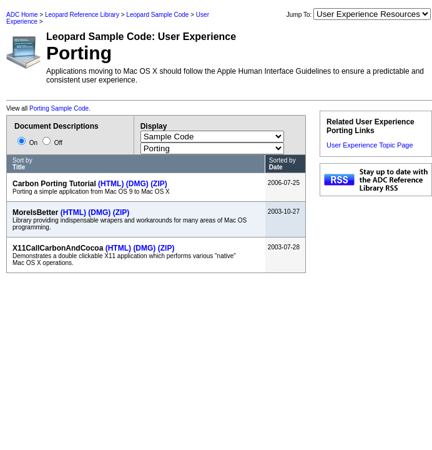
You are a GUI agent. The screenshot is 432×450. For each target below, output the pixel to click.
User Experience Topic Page (369, 145)
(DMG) (137, 183)
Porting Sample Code (59, 108)
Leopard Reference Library (82, 14)
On (28, 142)
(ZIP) (158, 183)
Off (52, 142)
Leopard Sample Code (157, 14)
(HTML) (111, 183)
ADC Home (22, 14)
